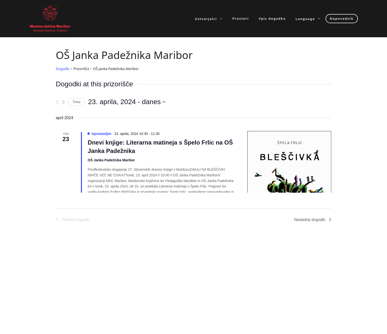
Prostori (240, 18)
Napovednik (341, 18)
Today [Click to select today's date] (76, 102)
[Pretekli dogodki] (57, 102)
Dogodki (62, 68)
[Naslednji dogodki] (63, 102)
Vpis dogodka (272, 18)
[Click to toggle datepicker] (126, 102)
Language (311, 18)
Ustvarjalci (211, 18)
